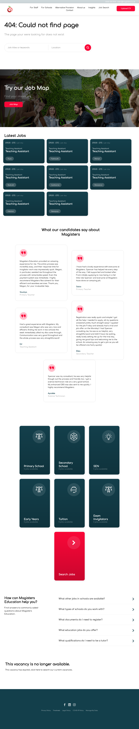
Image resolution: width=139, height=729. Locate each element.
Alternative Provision (64, 8)
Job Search (103, 8)
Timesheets (56, 710)
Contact (69, 10)
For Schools (46, 8)
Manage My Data (92, 710)
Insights (91, 8)
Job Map (13, 104)
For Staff (34, 8)
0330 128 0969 (110, 2)
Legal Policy (66, 710)
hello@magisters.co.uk (126, 2)
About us (81, 8)
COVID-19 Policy (78, 710)
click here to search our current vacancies (51, 670)
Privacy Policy (46, 710)
